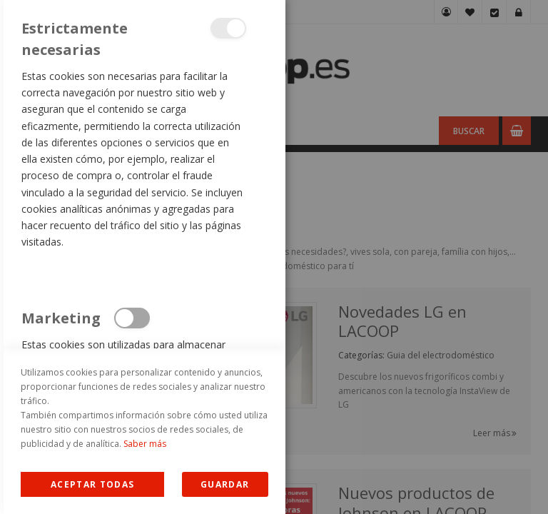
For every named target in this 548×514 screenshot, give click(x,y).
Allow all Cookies (92, 484)
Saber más (144, 444)
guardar (225, 484)
